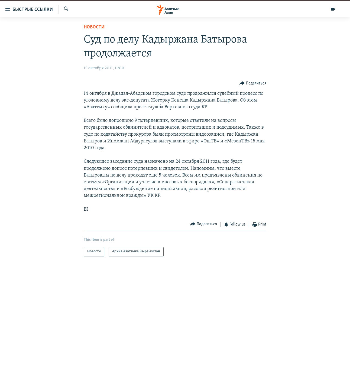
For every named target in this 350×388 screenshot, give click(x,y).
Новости (94, 27)
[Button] (252, 83)
